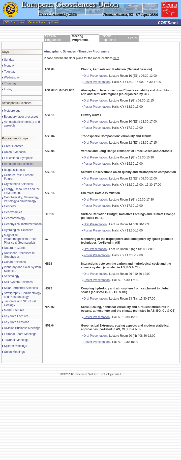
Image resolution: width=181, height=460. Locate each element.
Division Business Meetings (22, 328)
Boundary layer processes (21, 116)
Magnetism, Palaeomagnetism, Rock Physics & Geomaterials (20, 238)
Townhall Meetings (16, 340)
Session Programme (53, 38)
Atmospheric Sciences (18, 164)
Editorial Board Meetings (20, 334)
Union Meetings (14, 352)
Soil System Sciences (18, 282)
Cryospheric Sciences (18, 184)
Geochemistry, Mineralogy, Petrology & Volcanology (21, 199)
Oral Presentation (94, 75)
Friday (8, 89)
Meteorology (12, 110)
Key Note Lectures (16, 316)
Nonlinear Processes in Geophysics (19, 254)
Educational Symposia (18, 158)
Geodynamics (13, 212)
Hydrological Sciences (18, 230)
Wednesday (12, 77)
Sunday (9, 59)
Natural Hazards (15, 248)
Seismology (11, 276)
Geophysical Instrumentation (23, 224)
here (116, 58)
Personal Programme (108, 38)
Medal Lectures (14, 310)
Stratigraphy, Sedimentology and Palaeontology (22, 295)
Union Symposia (15, 152)
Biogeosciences (14, 170)
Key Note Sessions (16, 322)
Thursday (10, 83)
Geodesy (10, 206)
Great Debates (13, 146)
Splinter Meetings (15, 346)
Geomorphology (14, 218)
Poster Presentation (96, 82)
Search (133, 38)
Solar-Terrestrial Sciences (21, 288)
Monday (9, 65)
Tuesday (9, 71)
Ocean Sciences (15, 262)
